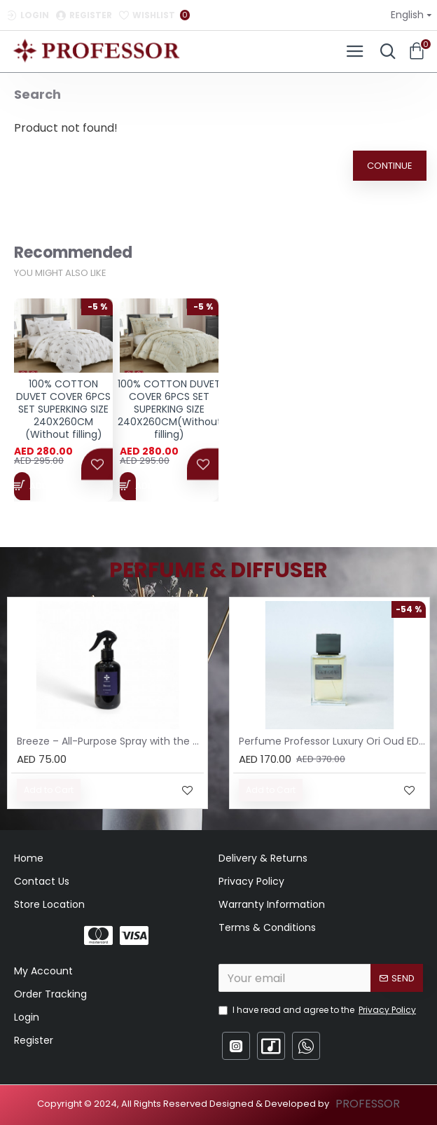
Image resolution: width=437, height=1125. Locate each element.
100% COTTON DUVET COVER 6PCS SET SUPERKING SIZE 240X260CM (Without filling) (63, 416)
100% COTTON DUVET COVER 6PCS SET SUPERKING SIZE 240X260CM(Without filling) (169, 416)
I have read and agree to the (318, 1010)
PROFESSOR (367, 1104)
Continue (389, 165)
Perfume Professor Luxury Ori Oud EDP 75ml (332, 741)
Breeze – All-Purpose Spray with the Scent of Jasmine (110, 741)
